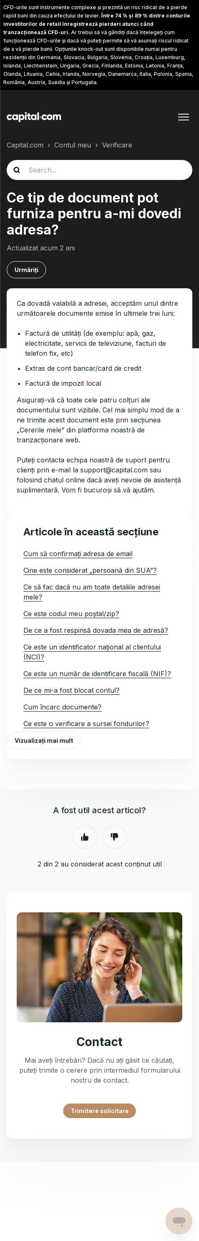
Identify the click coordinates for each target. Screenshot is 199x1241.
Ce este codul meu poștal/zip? (71, 613)
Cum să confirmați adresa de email (78, 553)
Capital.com (25, 145)
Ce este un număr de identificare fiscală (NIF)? (97, 673)
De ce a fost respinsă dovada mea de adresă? (95, 630)
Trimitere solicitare (100, 1110)
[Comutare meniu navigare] (183, 117)
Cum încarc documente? (62, 707)
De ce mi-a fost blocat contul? (71, 690)
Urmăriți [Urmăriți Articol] (26, 269)
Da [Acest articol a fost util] (85, 837)
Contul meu (72, 145)
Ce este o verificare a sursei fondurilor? (86, 723)
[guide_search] (99, 170)
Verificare (117, 145)
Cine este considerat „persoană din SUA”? (90, 570)
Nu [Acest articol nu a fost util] (114, 837)
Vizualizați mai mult (44, 740)
